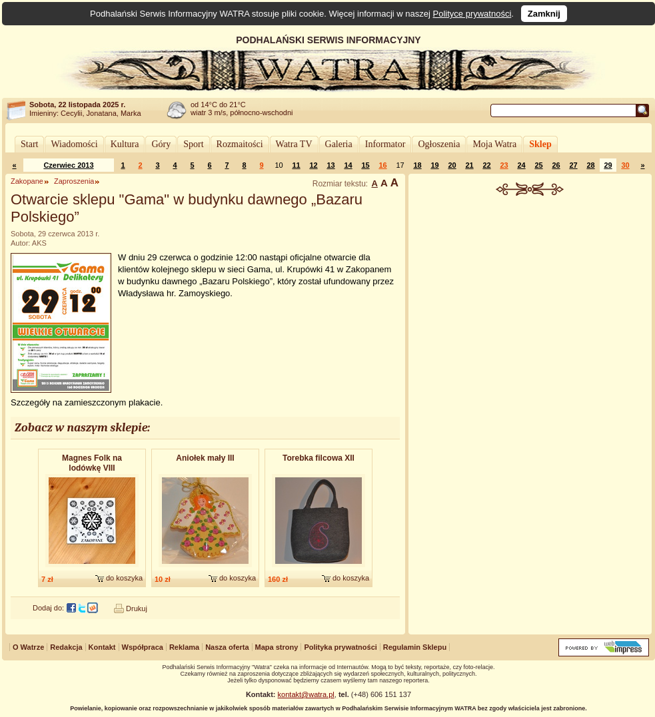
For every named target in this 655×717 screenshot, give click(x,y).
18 (417, 165)
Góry (161, 144)
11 (296, 165)
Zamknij (544, 14)
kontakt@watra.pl (306, 694)
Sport (193, 144)
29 (608, 165)
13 (330, 165)
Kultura (125, 144)
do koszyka (124, 578)
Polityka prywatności (340, 647)
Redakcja (66, 647)
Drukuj (136, 608)
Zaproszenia (74, 181)
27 (573, 165)
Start (29, 144)
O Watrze (28, 647)
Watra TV (294, 144)
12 (313, 165)
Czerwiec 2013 (68, 165)
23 (504, 165)
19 (434, 165)
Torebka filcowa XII (318, 458)
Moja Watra (494, 144)
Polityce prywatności (472, 14)
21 (469, 165)
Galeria (338, 144)
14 (348, 165)
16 (382, 165)
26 (556, 165)
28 (590, 165)
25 (538, 165)
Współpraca (142, 647)
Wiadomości (74, 144)
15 (365, 165)
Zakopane (27, 181)
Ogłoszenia (439, 144)
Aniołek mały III (205, 458)
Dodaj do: (48, 608)
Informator (385, 144)
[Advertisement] (530, 295)
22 (486, 165)
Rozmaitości (240, 144)
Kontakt (102, 647)
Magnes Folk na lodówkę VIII (92, 463)
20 (452, 165)
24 (521, 165)
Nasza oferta (227, 647)
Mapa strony (277, 647)
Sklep (540, 144)
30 (625, 165)
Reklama (184, 647)
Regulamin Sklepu (414, 647)
